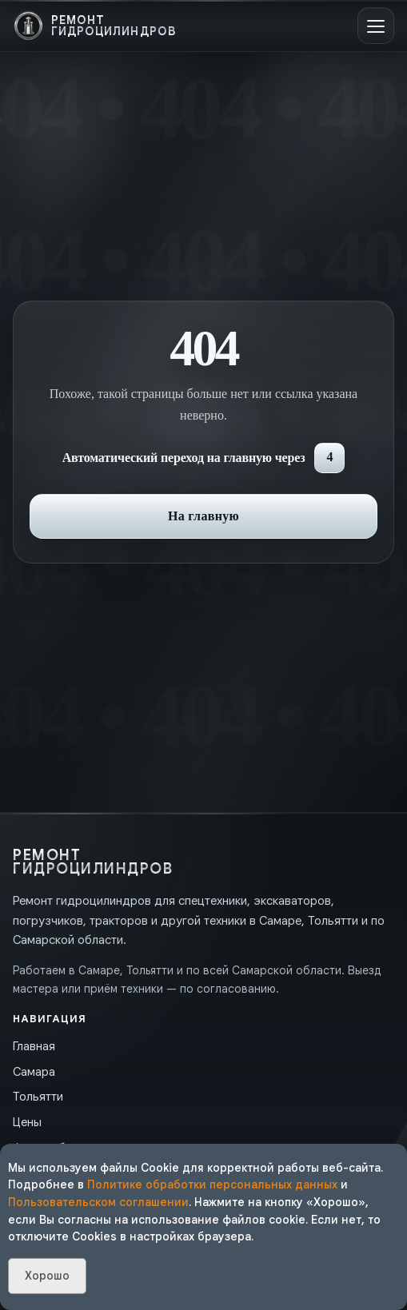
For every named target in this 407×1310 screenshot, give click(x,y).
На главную (203, 516)
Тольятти (38, 1096)
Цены (27, 1122)
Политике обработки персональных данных (212, 1184)
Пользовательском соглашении (98, 1202)
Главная (34, 1046)
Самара (34, 1072)
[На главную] (94, 25)
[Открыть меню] (375, 25)
